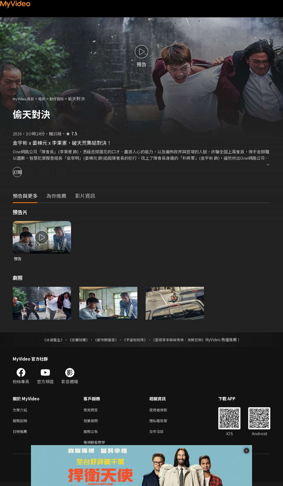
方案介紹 (21, 411)
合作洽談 (161, 434)
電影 (46, 98)
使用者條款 (163, 411)
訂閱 (24, 172)
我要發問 (91, 422)
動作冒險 (62, 98)
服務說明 (21, 422)
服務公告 (91, 434)
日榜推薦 (21, 434)
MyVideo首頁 (25, 98)
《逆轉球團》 (75, 340)
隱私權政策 (163, 422)
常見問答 (91, 411)
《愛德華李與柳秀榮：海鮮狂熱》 (182, 340)
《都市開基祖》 (104, 340)
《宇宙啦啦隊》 (135, 340)
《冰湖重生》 (48, 340)
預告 (18, 259)
